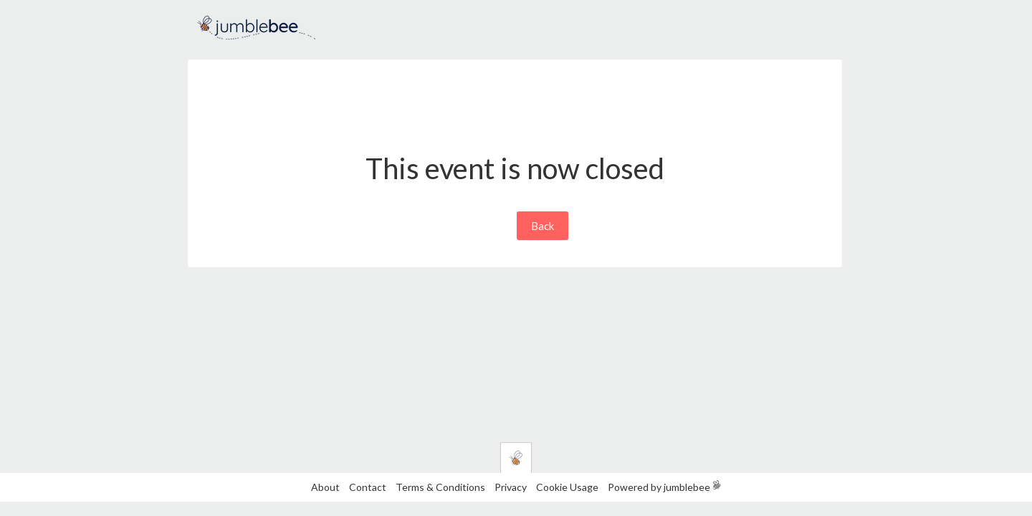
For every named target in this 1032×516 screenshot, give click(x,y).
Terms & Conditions (441, 487)
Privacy (510, 487)
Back (542, 225)
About (325, 487)
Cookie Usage (567, 487)
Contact (367, 487)
